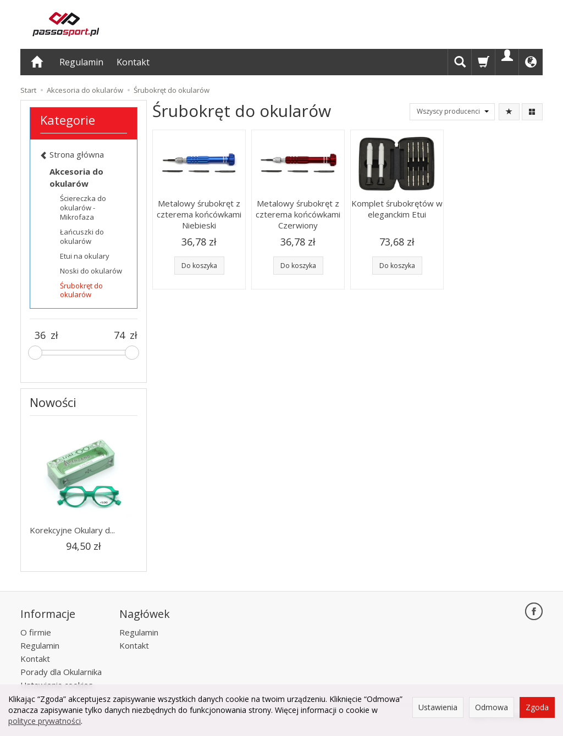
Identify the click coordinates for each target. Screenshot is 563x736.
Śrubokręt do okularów (81, 290)
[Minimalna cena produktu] (40, 335)
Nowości (53, 402)
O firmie (35, 632)
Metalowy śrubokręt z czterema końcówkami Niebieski (199, 214)
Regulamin (81, 62)
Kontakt (133, 62)
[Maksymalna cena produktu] (119, 335)
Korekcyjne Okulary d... (72, 530)
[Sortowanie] (509, 111)
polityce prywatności (44, 721)
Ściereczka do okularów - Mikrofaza (83, 207)
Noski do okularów (91, 271)
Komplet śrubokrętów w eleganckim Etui (397, 209)
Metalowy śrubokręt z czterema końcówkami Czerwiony (298, 214)
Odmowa (491, 707)
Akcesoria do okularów (76, 177)
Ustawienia (437, 707)
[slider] (35, 352)
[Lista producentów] (452, 111)
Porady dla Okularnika (61, 671)
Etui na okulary (84, 256)
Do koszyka (199, 265)
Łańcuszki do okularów (82, 236)
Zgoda (537, 707)
